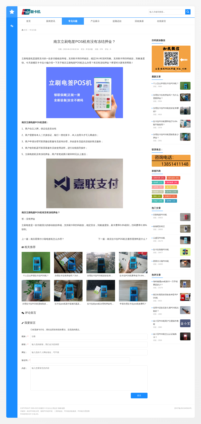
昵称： (25, 336)
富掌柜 (171, 201)
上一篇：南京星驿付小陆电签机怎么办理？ (43, 239)
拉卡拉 (171, 192)
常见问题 (72, 21)
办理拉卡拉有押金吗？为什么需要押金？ (72, 275)
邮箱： (25, 344)
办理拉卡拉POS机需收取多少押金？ (38, 304)
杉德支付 (170, 196)
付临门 (157, 201)
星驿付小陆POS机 (161, 261)
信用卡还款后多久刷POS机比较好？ (166, 309)
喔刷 (157, 196)
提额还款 (117, 21)
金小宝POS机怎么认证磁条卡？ (165, 335)
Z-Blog (35, 414)
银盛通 (157, 192)
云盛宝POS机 (159, 238)
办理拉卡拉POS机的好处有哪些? (101, 275)
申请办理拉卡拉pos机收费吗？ (133, 304)
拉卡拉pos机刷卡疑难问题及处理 (69, 304)
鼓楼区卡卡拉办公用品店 (48, 408)
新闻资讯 (50, 21)
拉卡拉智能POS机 (161, 249)
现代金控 (173, 178)
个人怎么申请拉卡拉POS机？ (36, 275)
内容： (24, 368)
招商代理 (158, 178)
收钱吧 (157, 182)
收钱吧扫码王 (159, 226)
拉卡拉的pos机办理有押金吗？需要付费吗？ (106, 304)
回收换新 (139, 21)
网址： (24, 352)
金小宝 (171, 187)
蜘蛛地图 (61, 408)
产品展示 (95, 21)
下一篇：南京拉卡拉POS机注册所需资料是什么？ (123, 239)
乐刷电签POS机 (160, 215)
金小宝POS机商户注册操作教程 (166, 322)
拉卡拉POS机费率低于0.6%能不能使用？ (137, 275)
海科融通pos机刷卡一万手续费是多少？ (165, 283)
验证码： (26, 360)
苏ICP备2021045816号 (183, 408)
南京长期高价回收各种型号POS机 (165, 296)
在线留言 (161, 21)
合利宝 (157, 187)
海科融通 (172, 182)
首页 (28, 21)
